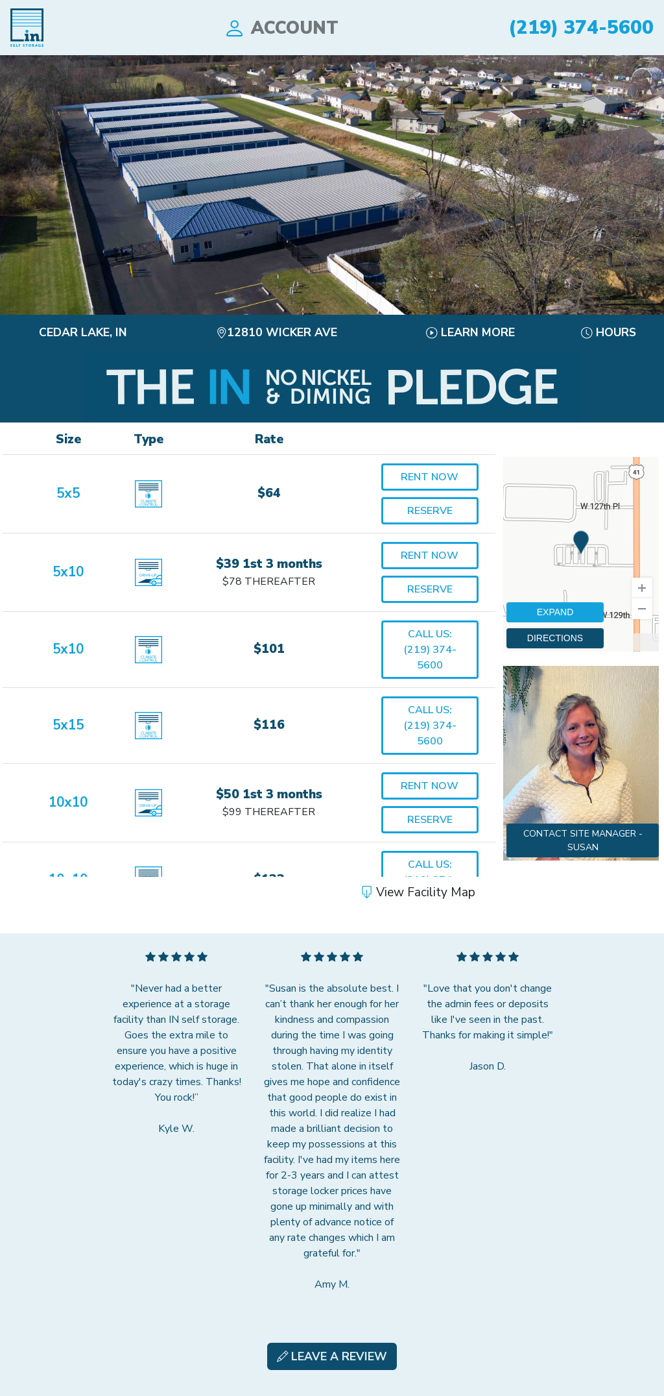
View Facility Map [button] (418, 892)
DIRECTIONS (555, 638)
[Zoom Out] (642, 608)
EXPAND (555, 612)
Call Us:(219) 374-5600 (429, 649)
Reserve (430, 511)
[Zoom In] (642, 588)
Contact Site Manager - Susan (583, 840)
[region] (581, 554)
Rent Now (429, 477)
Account (281, 28)
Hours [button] (608, 332)
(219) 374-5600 (581, 27)
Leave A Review (332, 1356)
